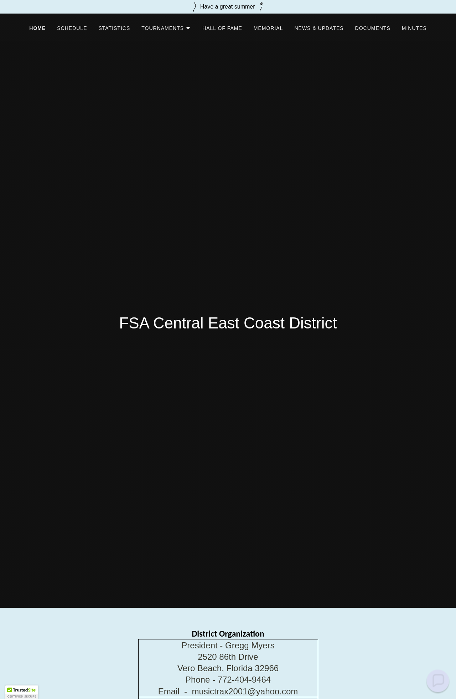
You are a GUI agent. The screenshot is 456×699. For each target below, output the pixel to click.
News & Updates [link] (318, 28)
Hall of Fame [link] (222, 28)
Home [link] (37, 28)
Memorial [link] (268, 28)
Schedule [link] (72, 28)
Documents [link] (372, 28)
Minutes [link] (414, 28)
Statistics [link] (114, 28)
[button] (166, 28)
